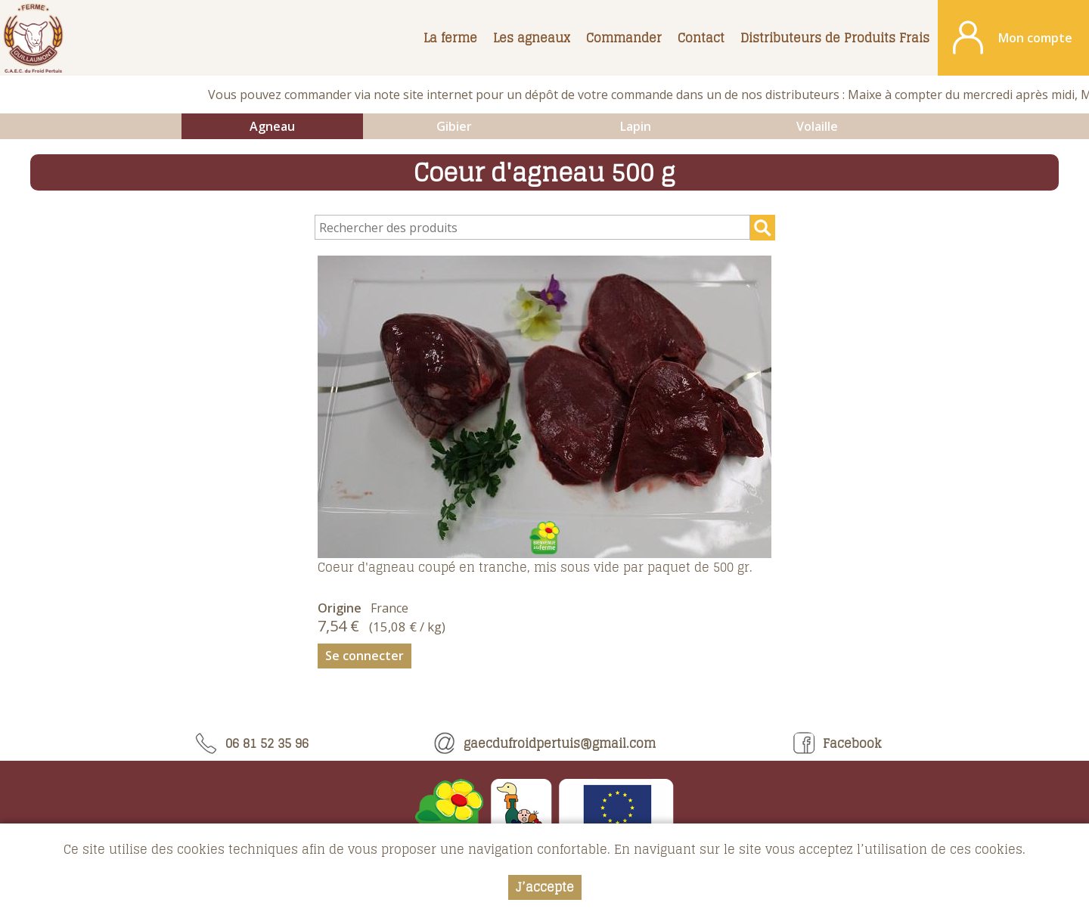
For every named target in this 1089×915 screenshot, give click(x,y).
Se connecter (364, 655)
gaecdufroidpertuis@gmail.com (544, 743)
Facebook (837, 743)
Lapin (635, 126)
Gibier (454, 126)
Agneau (272, 126)
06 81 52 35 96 (252, 743)
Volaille (817, 126)
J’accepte (545, 887)
